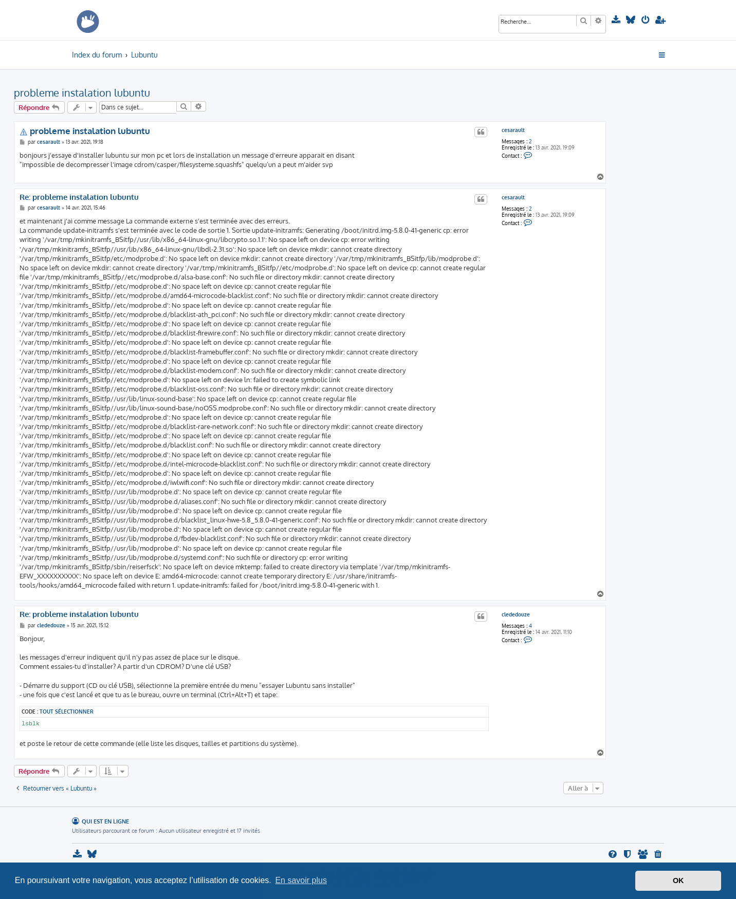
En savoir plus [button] (301, 880)
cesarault (513, 130)
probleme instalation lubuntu (82, 92)
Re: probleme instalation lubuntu (79, 197)
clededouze (516, 614)
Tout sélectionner (67, 711)
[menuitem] (617, 20)
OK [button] (678, 880)
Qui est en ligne (105, 821)
